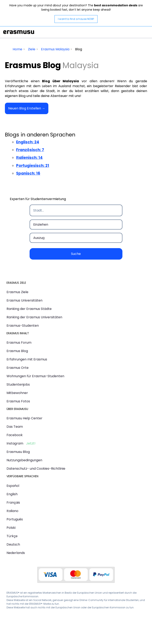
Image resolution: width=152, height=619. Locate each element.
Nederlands (16, 552)
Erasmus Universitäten (24, 300)
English (12, 494)
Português (15, 519)
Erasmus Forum (19, 342)
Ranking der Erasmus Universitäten (34, 317)
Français (13, 502)
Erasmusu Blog (18, 451)
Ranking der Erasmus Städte (29, 308)
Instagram (15, 443)
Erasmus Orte (18, 367)
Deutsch (13, 544)
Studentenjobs (18, 384)
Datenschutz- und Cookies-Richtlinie (36, 468)
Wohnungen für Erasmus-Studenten (35, 376)
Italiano (12, 511)
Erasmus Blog (17, 351)
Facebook (15, 435)
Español (13, 485)
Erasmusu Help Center (24, 418)
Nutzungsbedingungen (24, 460)
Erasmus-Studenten (23, 325)
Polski (11, 527)
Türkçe (12, 536)
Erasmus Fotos (18, 401)
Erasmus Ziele (17, 292)
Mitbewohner (17, 393)
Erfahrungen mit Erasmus (27, 359)
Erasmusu (18, 32)
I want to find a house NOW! (76, 19)
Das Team (15, 426)
